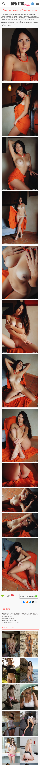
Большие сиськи (26, 615)
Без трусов (16, 615)
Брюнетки (24, 613)
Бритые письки (6, 615)
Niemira (11, 618)
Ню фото (10, 616)
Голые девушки (15, 613)
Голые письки (32, 613)
